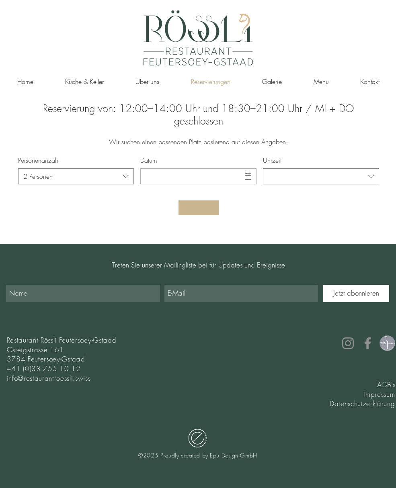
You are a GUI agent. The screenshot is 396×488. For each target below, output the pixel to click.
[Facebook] (367, 343)
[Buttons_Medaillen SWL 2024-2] (387, 343)
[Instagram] (348, 343)
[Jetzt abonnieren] (356, 293)
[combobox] (76, 176)
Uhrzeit (272, 160)
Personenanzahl (39, 160)
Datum (148, 160)
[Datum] (191, 176)
